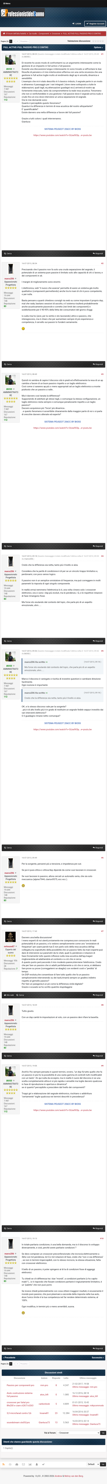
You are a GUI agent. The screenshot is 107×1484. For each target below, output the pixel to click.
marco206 (9, 278)
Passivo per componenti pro (20, 1385)
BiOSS (27, 57)
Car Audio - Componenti (39, 33)
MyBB (38, 1476)
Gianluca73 (44, 1422)
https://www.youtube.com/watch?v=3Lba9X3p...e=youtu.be (62, 135)
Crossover (56, 33)
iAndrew (58, 1476)
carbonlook (44, 1404)
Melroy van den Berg (73, 1476)
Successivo (97, 1357)
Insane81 (44, 1413)
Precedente (10, 1357)
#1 (102, 54)
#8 (102, 1005)
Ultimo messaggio (80, 1387)
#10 (101, 1238)
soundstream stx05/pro (18, 1422)
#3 (102, 374)
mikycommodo (97, 1405)
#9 (102, 1066)
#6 (102, 858)
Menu (6, 3)
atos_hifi (44, 1394)
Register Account (95, 23)
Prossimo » (24, 41)
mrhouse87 (9, 946)
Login (76, 23)
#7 (102, 931)
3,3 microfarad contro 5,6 (19, 1413)
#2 (102, 263)
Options (99, 47)
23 (56, 1413)
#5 (102, 651)
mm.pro (44, 1385)
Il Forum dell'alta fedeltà (16, 33)
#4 (102, 556)
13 (56, 1422)
